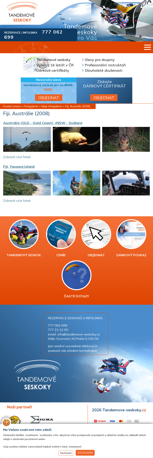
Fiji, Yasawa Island (18, 166)
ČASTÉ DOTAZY (76, 279)
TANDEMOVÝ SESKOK (24, 238)
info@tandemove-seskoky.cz (78, 334)
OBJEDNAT (48, 97)
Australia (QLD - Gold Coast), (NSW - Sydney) (42, 123)
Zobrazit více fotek (17, 157)
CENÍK (61, 238)
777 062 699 (57, 325)
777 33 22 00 (58, 330)
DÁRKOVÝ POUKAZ (131, 238)
